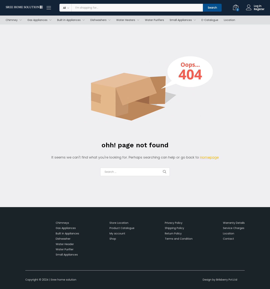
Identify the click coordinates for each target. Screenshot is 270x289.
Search (212, 8)
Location (229, 20)
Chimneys (62, 223)
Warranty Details (234, 223)
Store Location (119, 223)
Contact (228, 239)
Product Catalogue (122, 228)
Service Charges (233, 228)
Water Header (65, 244)
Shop (113, 239)
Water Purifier (65, 249)
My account (117, 233)
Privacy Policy (173, 223)
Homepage (209, 157)
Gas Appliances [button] (37, 20)
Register (259, 9)
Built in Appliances (67, 233)
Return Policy (173, 233)
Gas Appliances (66, 228)
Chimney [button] (12, 20)
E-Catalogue (210, 20)
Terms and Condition (179, 239)
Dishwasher (63, 239)
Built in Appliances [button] (69, 20)
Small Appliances (67, 254)
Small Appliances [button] (181, 20)
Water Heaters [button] (125, 20)
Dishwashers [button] (98, 20)
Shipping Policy (174, 228)
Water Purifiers (154, 20)
